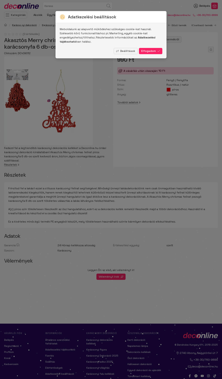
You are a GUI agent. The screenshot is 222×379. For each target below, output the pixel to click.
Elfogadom (150, 51)
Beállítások (125, 51)
